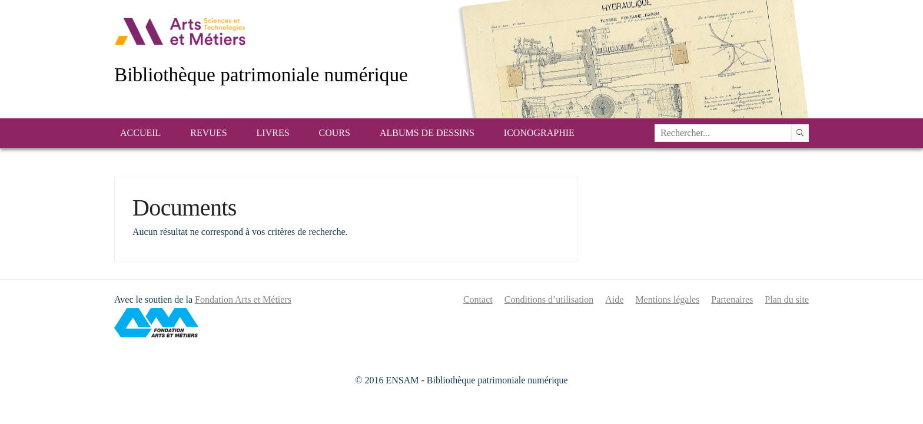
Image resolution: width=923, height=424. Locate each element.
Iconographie (539, 133)
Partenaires (732, 299)
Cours (334, 133)
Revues (208, 133)
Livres (273, 133)
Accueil (140, 133)
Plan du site (787, 299)
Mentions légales (667, 299)
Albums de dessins (427, 133)
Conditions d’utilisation (549, 299)
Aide (614, 299)
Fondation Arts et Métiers (243, 299)
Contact (478, 299)
